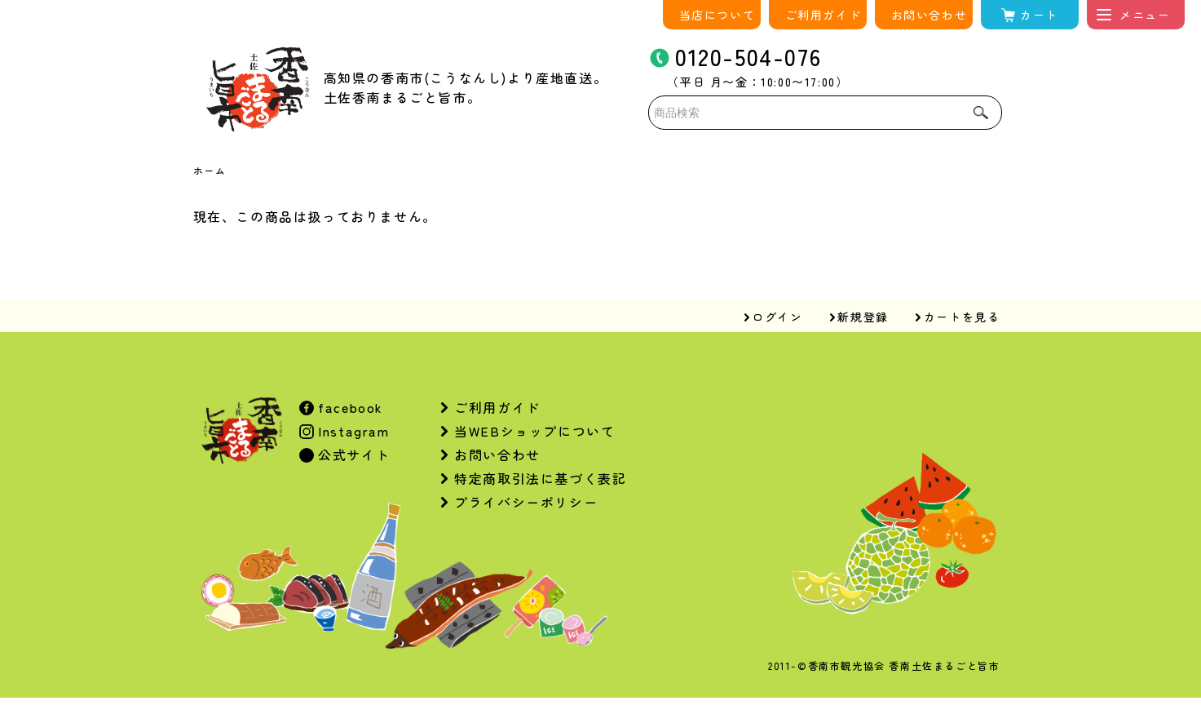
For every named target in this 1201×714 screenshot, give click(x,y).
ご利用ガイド (823, 15)
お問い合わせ (929, 15)
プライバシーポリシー (526, 502)
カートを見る (962, 316)
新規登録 (862, 316)
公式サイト (352, 454)
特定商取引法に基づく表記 (540, 478)
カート (1039, 15)
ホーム (210, 170)
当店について (717, 15)
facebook (348, 407)
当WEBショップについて (534, 431)
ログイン (777, 316)
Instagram (352, 431)
